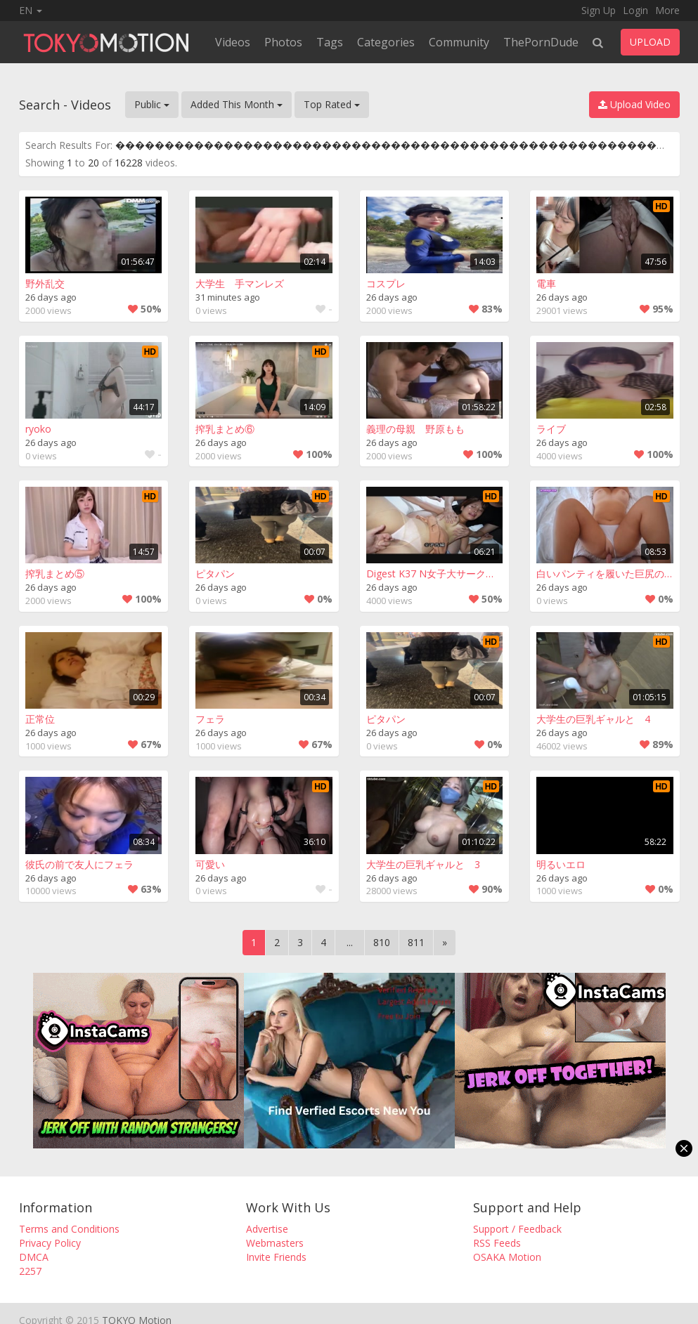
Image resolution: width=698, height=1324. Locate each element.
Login (635, 10)
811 (416, 942)
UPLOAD (650, 41)
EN (30, 10)
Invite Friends (276, 1257)
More (667, 10)
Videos (232, 42)
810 (381, 942)
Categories (386, 42)
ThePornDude (541, 42)
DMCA (34, 1257)
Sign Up (598, 10)
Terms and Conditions (69, 1228)
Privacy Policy (50, 1243)
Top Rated (332, 104)
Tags (329, 42)
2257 (30, 1271)
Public (151, 104)
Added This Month (236, 104)
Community (459, 42)
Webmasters (275, 1243)
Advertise (267, 1228)
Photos (283, 42)
